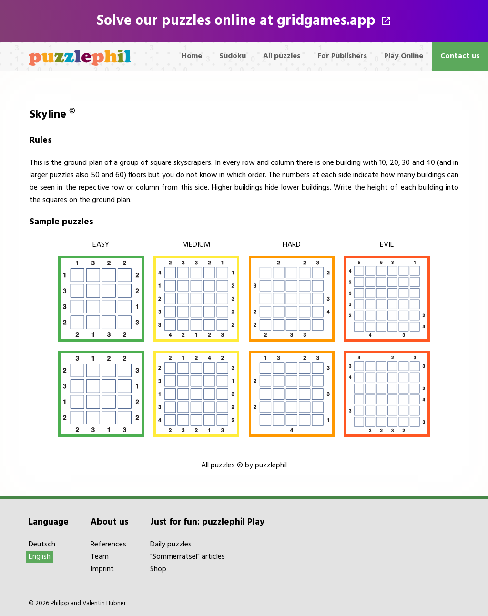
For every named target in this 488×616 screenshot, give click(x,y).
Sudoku (232, 56)
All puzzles (281, 56)
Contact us (459, 56)
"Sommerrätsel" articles (187, 557)
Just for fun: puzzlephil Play (207, 522)
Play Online (403, 56)
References (108, 544)
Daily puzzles (171, 544)
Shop (158, 569)
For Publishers (342, 56)
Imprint (102, 569)
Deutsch (42, 544)
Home (192, 56)
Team (100, 557)
